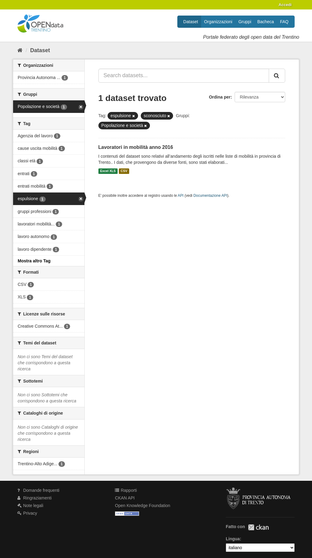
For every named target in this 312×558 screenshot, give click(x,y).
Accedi (285, 4)
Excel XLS (108, 171)
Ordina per (220, 97)
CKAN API (125, 497)
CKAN (258, 527)
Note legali (30, 505)
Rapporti (126, 490)
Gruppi (244, 21)
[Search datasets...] (183, 76)
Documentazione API (210, 195)
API (180, 195)
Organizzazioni (218, 21)
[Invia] (277, 76)
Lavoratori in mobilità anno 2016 (135, 147)
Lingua (233, 538)
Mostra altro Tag (34, 260)
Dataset (190, 21)
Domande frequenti (38, 490)
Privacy (27, 513)
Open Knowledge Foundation (142, 505)
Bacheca (265, 21)
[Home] (20, 50)
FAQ (284, 21)
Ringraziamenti (34, 497)
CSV (124, 171)
